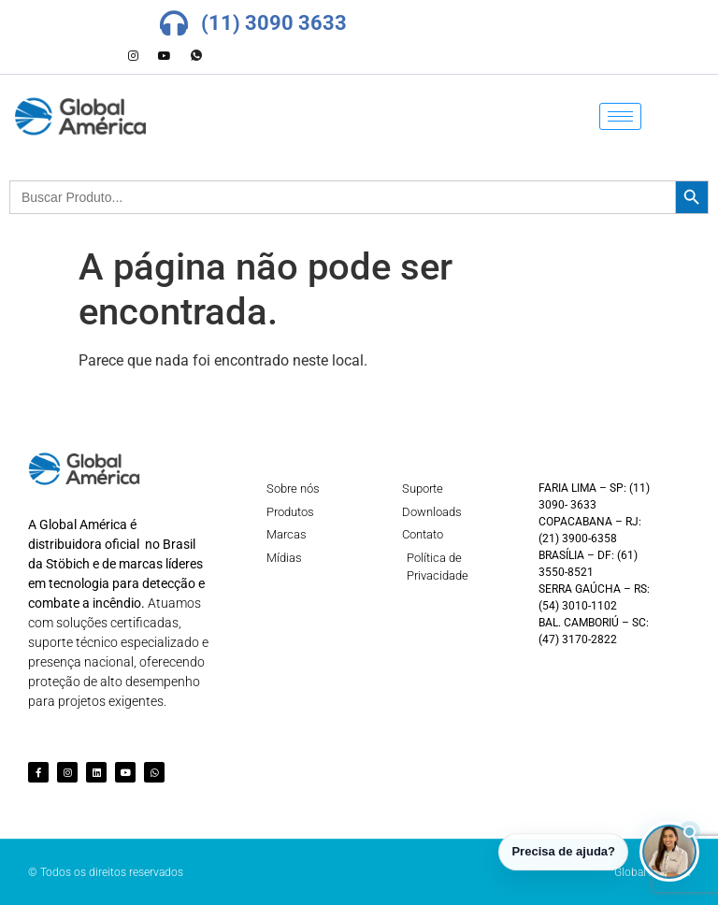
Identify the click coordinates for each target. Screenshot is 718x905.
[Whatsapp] (196, 56)
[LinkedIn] (101, 56)
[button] (669, 852)
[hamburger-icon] (620, 116)
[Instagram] (133, 56)
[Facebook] (69, 56)
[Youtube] (165, 56)
